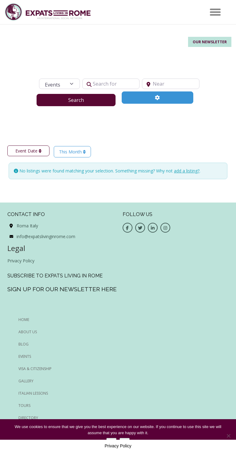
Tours (24, 405)
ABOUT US (27, 331)
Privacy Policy (20, 261)
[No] (228, 436)
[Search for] (111, 84)
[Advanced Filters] (157, 97)
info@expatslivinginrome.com (46, 236)
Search (83, 99)
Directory (28, 417)
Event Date (28, 151)
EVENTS (24, 356)
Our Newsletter (210, 41)
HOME (23, 319)
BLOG (23, 344)
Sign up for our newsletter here (62, 289)
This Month (72, 152)
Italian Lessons (33, 393)
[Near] (170, 84)
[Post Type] (59, 84)
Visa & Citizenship (35, 368)
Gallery (25, 381)
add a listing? (186, 171)
